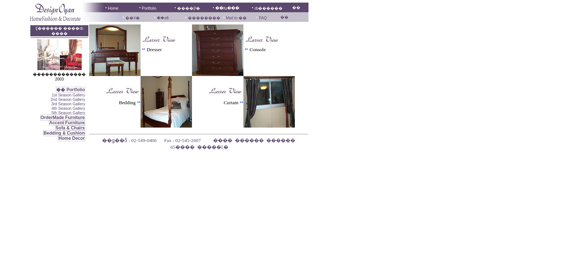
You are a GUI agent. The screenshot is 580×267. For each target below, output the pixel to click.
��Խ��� (227, 8)
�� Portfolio (70, 89)
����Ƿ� (188, 8)
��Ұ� (132, 18)
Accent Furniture (67, 122)
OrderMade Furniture (63, 117)
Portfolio (149, 8)
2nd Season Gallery (67, 99)
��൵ (162, 18)
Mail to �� (236, 18)
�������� (204, 18)
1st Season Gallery (68, 95)
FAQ (263, 18)
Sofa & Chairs (70, 128)
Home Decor (71, 138)
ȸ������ (268, 8)
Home (113, 8)
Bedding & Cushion (64, 133)
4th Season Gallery (68, 108)
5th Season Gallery (68, 113)
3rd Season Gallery (68, 104)
